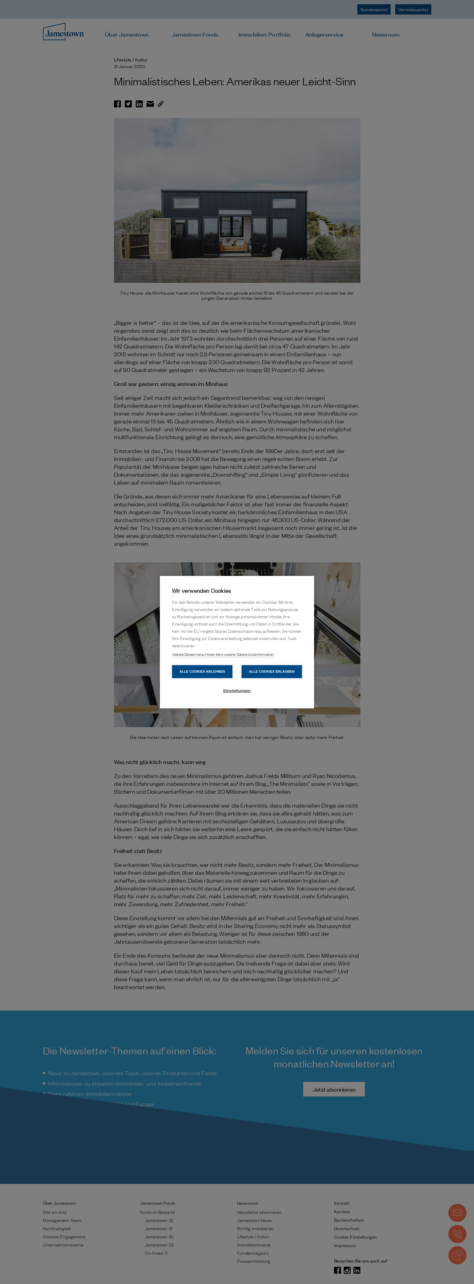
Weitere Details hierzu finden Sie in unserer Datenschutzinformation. (223, 654)
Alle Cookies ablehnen (202, 671)
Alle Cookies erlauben (272, 671)
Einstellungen (237, 690)
